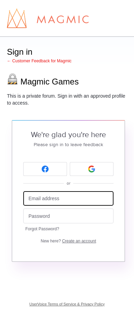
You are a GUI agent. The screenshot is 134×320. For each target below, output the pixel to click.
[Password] (68, 215)
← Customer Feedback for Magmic (39, 61)
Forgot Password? (42, 228)
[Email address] (68, 198)
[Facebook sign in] (45, 169)
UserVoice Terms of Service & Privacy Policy (67, 304)
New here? (68, 241)
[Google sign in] (92, 169)
